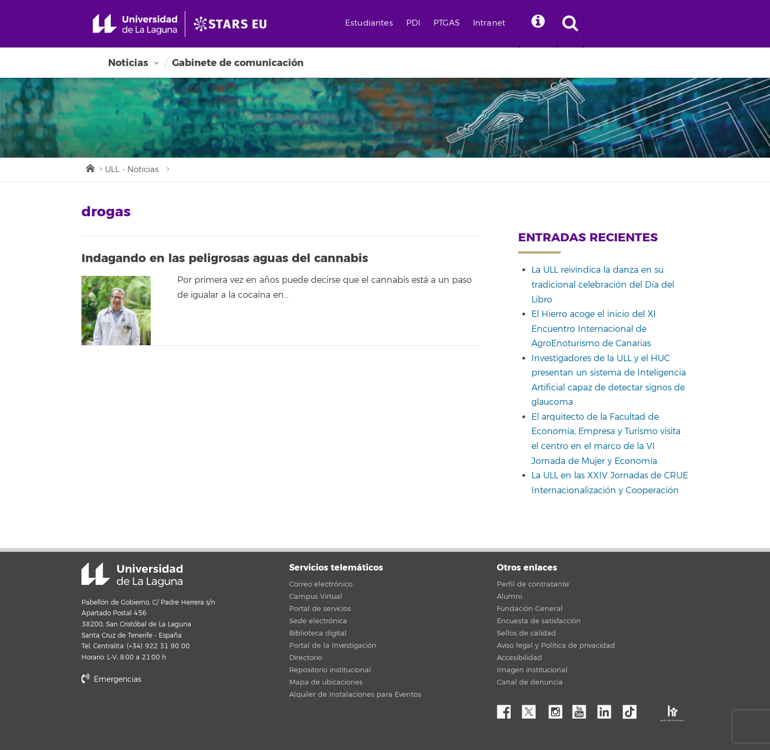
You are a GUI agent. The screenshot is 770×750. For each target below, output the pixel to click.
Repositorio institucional (330, 670)
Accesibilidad (519, 658)
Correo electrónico (321, 584)
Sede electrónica (318, 621)
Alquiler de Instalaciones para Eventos (355, 694)
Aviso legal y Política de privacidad (556, 645)
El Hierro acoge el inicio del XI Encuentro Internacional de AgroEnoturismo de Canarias (593, 329)
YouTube (583, 709)
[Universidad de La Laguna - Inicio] (138, 24)
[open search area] (570, 24)
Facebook (508, 709)
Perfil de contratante (533, 584)
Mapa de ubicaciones (326, 682)
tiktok (633, 709)
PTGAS (446, 23)
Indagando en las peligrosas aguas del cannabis (224, 258)
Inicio (89, 167)
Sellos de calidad (526, 633)
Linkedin (608, 709)
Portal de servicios (320, 609)
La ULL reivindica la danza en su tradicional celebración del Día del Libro (602, 285)
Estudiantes (369, 23)
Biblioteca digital (318, 633)
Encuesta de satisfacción (539, 621)
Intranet (489, 23)
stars (161, 716)
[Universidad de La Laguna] (233, 24)
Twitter (533, 709)
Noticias (128, 62)
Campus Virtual (315, 596)
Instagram (558, 709)
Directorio (305, 658)
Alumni (509, 596)
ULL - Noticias (132, 170)
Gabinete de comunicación (238, 62)
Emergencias (111, 679)
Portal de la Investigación (332, 645)
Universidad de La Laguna (132, 574)
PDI (413, 23)
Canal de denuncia (530, 682)
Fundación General (530, 609)
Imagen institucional (532, 670)
